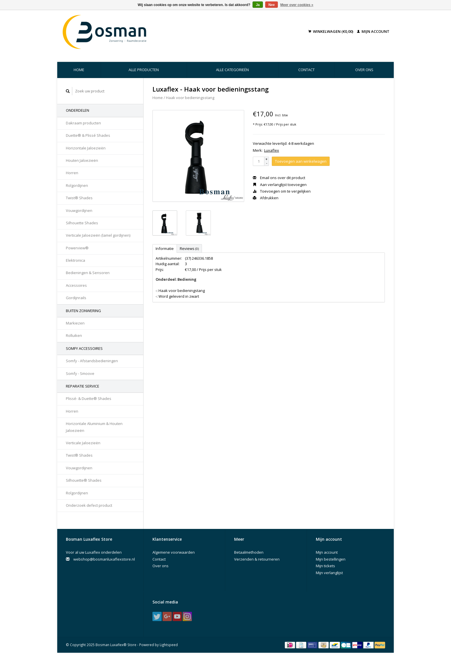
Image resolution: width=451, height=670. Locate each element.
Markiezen (75, 323)
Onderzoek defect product (89, 505)
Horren (72, 172)
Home (79, 69)
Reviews (189, 248)
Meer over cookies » (297, 5)
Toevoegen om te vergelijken (282, 191)
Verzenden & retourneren (257, 559)
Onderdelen (77, 110)
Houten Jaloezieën (82, 160)
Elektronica (75, 260)
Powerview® (77, 247)
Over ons (364, 69)
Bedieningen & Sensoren (88, 272)
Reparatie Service (82, 386)
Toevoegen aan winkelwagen (300, 161)
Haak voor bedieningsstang (190, 97)
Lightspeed (169, 644)
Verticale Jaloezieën (83, 442)
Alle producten (144, 69)
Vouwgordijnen (79, 210)
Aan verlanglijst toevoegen (280, 184)
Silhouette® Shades (84, 480)
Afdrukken (265, 197)
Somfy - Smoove (80, 373)
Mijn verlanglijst (329, 572)
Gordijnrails (76, 297)
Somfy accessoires (84, 348)
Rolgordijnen (77, 185)
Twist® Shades (79, 197)
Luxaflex (271, 150)
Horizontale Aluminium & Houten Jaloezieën (94, 427)
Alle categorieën (232, 69)
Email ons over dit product (279, 177)
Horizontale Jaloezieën (86, 148)
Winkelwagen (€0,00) (331, 31)
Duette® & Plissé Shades (88, 135)
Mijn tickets (325, 565)
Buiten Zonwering (83, 310)
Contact (306, 69)
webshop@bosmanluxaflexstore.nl (104, 559)
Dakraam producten (83, 123)
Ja (257, 5)
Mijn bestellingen (330, 559)
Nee (271, 5)
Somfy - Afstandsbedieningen (92, 360)
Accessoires (76, 285)
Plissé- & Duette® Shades (88, 398)
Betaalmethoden (248, 552)
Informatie (165, 248)
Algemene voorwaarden (173, 552)
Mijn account (373, 31)
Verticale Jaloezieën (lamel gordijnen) (98, 235)
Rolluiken (74, 335)
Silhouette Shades (82, 222)
